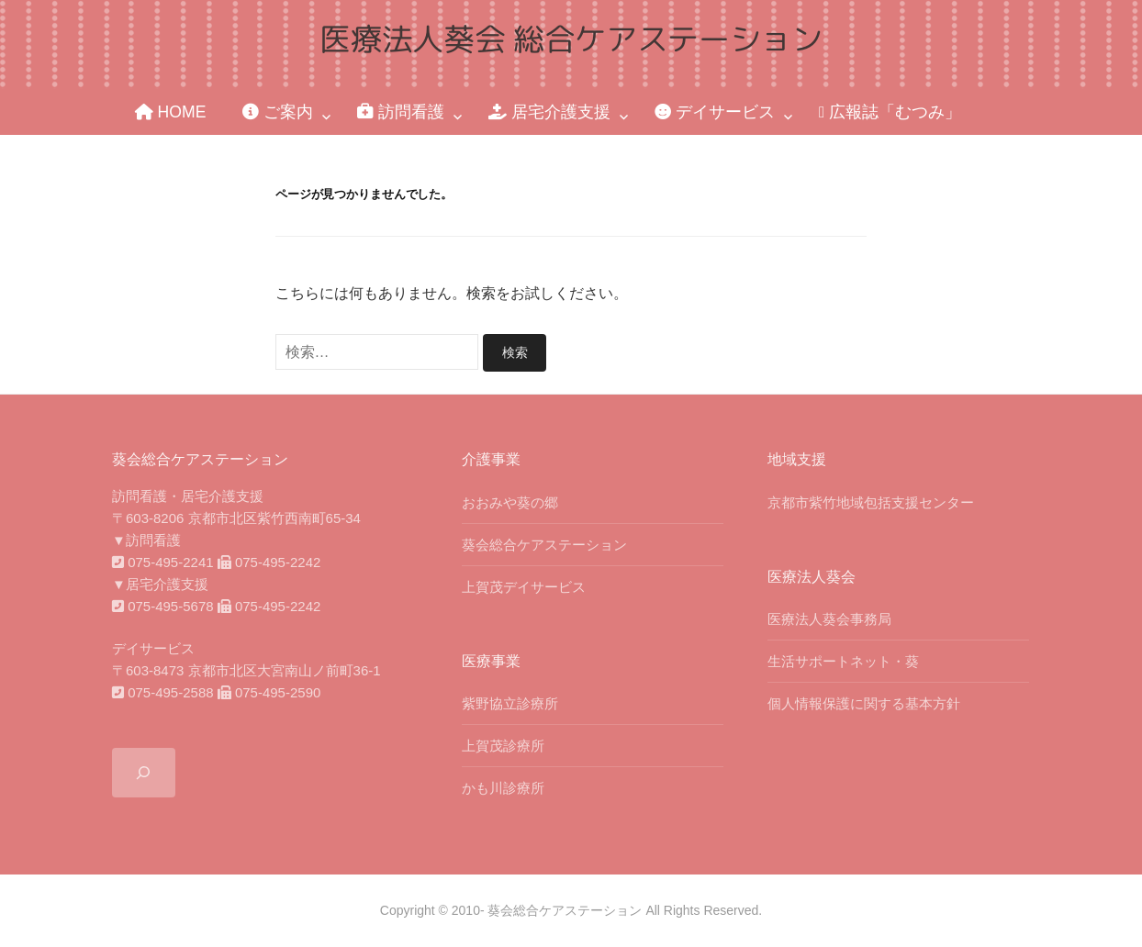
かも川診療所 (503, 787)
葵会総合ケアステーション (544, 543)
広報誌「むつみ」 (890, 112)
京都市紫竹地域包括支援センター (870, 501)
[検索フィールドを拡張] (143, 772)
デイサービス (715, 112)
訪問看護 (400, 112)
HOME (171, 112)
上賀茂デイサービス (524, 586)
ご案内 (277, 112)
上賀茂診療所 (503, 744)
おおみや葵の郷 (510, 501)
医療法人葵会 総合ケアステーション (570, 39)
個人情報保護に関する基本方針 (863, 702)
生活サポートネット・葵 (843, 660)
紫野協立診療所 (510, 702)
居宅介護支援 (549, 112)
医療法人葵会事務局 (829, 618)
